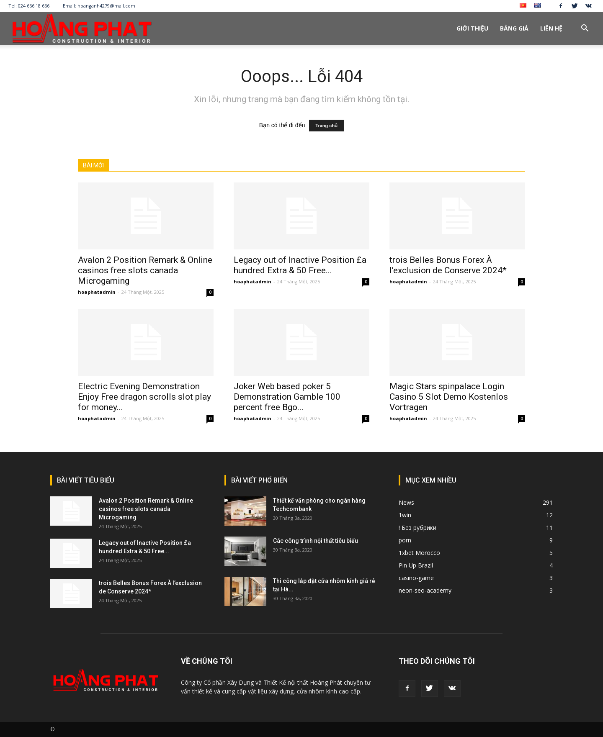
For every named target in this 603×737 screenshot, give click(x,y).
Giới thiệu (472, 28)
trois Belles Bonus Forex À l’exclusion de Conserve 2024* (448, 265)
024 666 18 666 (33, 6)
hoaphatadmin (97, 292)
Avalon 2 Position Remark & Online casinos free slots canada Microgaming (145, 270)
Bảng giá (514, 28)
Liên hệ (551, 28)
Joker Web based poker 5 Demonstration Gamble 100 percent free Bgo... (287, 396)
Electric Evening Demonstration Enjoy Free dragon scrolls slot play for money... (144, 396)
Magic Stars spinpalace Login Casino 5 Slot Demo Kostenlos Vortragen (448, 396)
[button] (585, 29)
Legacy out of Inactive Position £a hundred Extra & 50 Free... (300, 265)
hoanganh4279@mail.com (106, 6)
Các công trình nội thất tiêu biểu (315, 540)
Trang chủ (326, 125)
